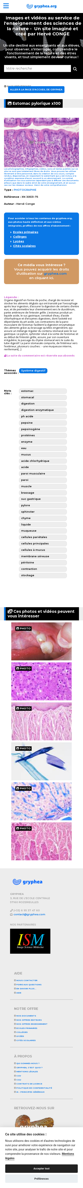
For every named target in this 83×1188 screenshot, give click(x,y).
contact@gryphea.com (29, 914)
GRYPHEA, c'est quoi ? (28, 1067)
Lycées (18, 241)
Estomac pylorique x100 (34, 103)
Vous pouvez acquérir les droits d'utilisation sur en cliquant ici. (41, 271)
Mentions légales (26, 1071)
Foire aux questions (28, 984)
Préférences (41, 1178)
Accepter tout (41, 1168)
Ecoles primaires (25, 232)
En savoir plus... (25, 988)
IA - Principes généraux (29, 1092)
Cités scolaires (24, 246)
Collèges (20, 237)
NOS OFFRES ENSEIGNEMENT (31, 1024)
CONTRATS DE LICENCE (28, 1084)
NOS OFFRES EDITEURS (28, 1020)
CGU (17, 1080)
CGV (17, 1076)
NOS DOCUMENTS (25, 1016)
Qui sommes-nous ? (26, 1063)
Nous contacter (25, 980)
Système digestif (33, 370)
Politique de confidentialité (33, 1088)
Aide (17, 993)
